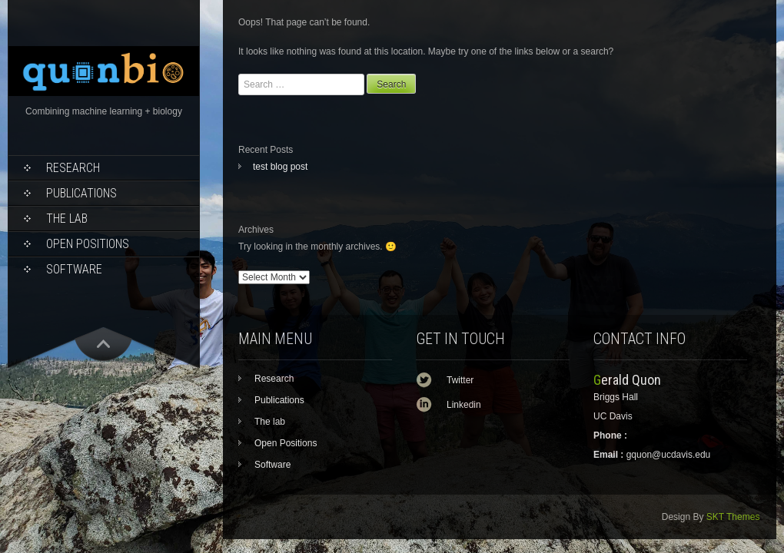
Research (73, 168)
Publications (81, 193)
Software (74, 269)
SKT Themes (733, 517)
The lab (67, 218)
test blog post (280, 166)
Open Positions (87, 244)
